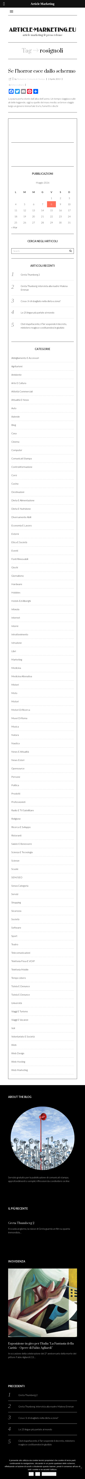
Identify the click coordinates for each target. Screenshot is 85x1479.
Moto (14, 693)
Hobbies (15, 592)
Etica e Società (19, 542)
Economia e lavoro (21, 525)
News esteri (17, 760)
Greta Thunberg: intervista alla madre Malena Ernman (46, 1406)
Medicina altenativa (21, 676)
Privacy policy (49, 1474)
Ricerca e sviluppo (21, 827)
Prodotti (15, 793)
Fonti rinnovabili (19, 558)
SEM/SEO (16, 877)
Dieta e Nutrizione (21, 508)
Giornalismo (17, 575)
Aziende (15, 416)
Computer (16, 450)
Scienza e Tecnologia (22, 852)
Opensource (18, 768)
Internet (15, 617)
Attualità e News (20, 399)
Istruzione (16, 642)
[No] (81, 1467)
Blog (13, 424)
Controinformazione (21, 466)
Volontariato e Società (23, 1036)
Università (16, 1002)
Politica (15, 785)
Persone (15, 776)
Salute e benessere (21, 843)
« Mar (14, 227)
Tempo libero (18, 977)
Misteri (15, 684)
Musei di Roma (19, 718)
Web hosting (18, 1061)
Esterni (15, 533)
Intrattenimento (19, 634)
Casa (14, 433)
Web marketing (19, 1070)
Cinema (15, 441)
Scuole (14, 868)
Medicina (16, 667)
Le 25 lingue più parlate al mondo (37, 312)
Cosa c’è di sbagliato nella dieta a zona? (40, 301)
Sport (14, 935)
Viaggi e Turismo (19, 1011)
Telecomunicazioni (20, 952)
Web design (17, 1053)
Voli (13, 1028)
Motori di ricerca (20, 709)
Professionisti (18, 801)
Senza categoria (19, 885)
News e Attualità (20, 751)
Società (15, 919)
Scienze (15, 860)
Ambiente (16, 374)
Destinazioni (17, 491)
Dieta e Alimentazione (22, 500)
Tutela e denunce (20, 986)
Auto (13, 408)
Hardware (16, 584)
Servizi (14, 894)
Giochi (14, 567)
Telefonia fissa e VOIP (23, 961)
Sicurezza (16, 910)
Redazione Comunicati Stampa (31, 79)
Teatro (14, 944)
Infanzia (15, 609)
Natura (15, 734)
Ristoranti (16, 835)
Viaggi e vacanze (19, 1019)
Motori (15, 701)
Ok (31, 1474)
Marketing (16, 659)
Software (16, 927)
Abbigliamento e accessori (25, 357)
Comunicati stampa (21, 458)
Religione (16, 818)
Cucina (14, 483)
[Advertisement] (26, 130)
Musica (15, 726)
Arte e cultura (17, 84)
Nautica (15, 743)
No (37, 1474)
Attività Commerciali (22, 391)
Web (14, 1044)
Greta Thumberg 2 (30, 274)
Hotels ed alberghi (21, 600)
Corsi (14, 475)
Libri (13, 651)
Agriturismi (16, 366)
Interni (14, 626)
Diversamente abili (21, 517)
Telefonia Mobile (19, 969)
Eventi (14, 550)
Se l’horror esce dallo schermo (42, 71)
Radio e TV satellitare (22, 810)
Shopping (16, 902)
